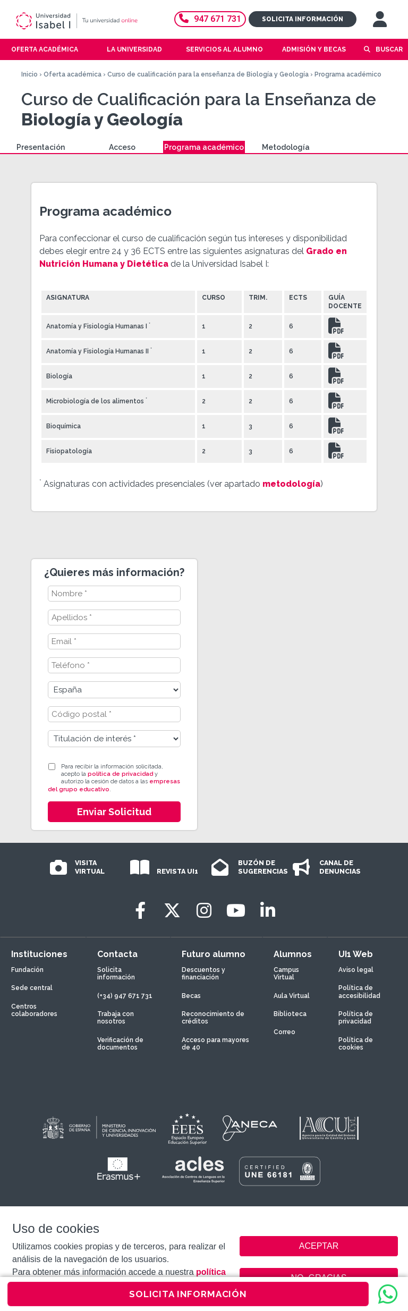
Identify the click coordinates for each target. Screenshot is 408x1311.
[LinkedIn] (267, 910)
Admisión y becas (314, 49)
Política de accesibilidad (359, 991)
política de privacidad (120, 774)
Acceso (122, 147)
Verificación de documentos (120, 1043)
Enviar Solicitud (114, 811)
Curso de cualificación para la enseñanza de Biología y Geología (208, 74)
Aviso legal (355, 970)
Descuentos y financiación (203, 973)
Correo (284, 1032)
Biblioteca (290, 1014)
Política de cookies (355, 1043)
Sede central (32, 988)
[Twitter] (172, 910)
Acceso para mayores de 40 (215, 1043)
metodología (291, 484)
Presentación (40, 147)
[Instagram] (204, 910)
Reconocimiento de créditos (213, 1017)
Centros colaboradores (34, 1010)
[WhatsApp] (388, 1294)
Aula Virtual (292, 996)
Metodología (286, 147)
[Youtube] (235, 910)
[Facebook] (140, 910)
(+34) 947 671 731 (124, 996)
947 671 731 (210, 19)
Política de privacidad (355, 1017)
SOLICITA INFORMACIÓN (188, 1294)
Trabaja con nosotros (115, 1017)
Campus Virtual (286, 973)
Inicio (29, 74)
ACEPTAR (318, 1246)
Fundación (27, 970)
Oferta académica (72, 74)
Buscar (389, 49)
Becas (191, 996)
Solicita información (302, 19)
